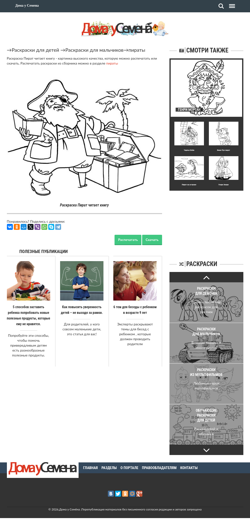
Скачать (152, 239)
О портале (129, 468)
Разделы (109, 468)
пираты (137, 50)
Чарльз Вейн (189, 150)
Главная (90, 468)
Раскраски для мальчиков (94, 50)
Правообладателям (159, 468)
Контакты (189, 468)
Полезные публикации (43, 251)
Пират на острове (189, 185)
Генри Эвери (223, 185)
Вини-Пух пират (223, 150)
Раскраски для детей (35, 50)
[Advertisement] (206, 221)
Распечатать (128, 239)
